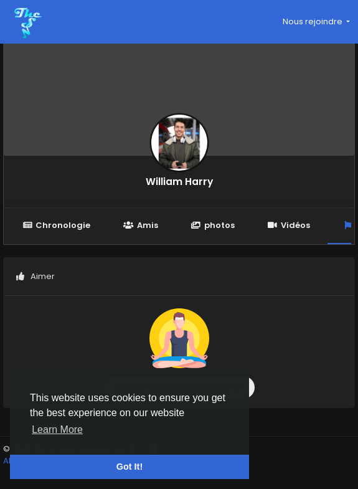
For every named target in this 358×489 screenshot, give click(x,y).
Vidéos (289, 225)
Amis (140, 225)
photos (213, 225)
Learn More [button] (57, 429)
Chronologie (56, 225)
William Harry (179, 181)
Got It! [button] (129, 467)
